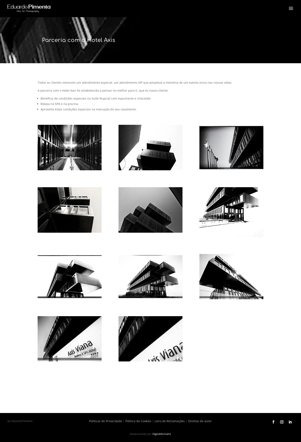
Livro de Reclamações (170, 421)
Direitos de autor (200, 421)
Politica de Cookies (138, 421)
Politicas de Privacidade (105, 421)
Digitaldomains (161, 434)
